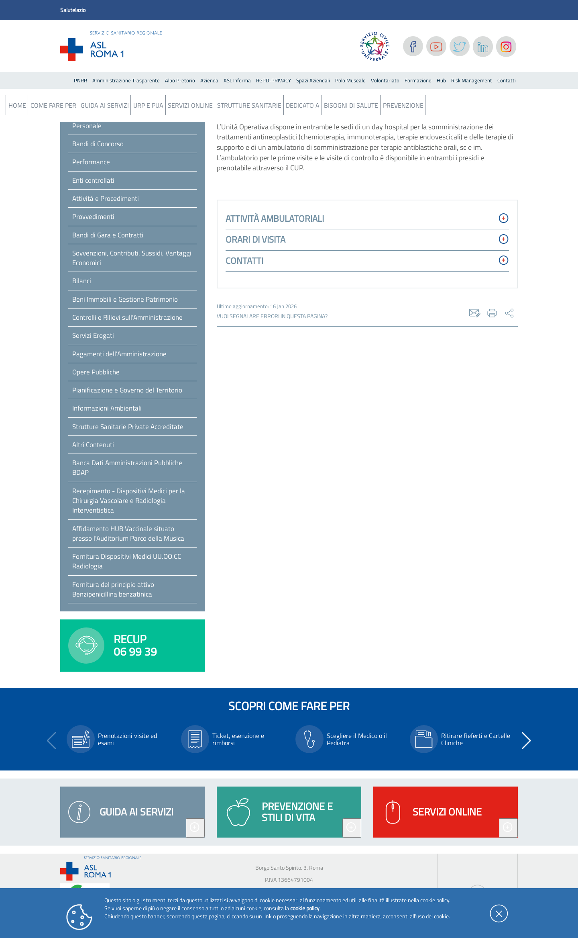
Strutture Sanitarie (249, 105)
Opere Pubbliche (96, 372)
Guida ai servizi (105, 105)
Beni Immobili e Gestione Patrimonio (125, 299)
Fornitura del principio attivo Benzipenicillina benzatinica (113, 589)
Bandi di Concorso (98, 144)
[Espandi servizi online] (508, 828)
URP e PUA (148, 105)
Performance (91, 162)
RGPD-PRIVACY (273, 80)
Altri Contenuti (93, 444)
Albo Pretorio (180, 80)
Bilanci (81, 281)
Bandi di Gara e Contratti (107, 235)
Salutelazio (72, 10)
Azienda (209, 80)
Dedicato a (303, 105)
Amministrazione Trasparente (126, 80)
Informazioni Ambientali (107, 408)
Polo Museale (350, 80)
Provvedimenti (93, 216)
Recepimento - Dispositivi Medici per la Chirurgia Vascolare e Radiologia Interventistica (128, 501)
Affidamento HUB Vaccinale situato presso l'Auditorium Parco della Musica (128, 533)
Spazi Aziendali (313, 80)
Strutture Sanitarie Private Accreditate (127, 426)
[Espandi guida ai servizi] (195, 828)
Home (17, 105)
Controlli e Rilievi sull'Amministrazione (127, 317)
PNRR (80, 80)
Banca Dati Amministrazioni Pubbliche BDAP (127, 468)
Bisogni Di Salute (351, 105)
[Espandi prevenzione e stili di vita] (351, 828)
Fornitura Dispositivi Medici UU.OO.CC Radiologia (126, 561)
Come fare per (53, 105)
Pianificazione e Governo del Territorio (127, 390)
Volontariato (385, 80)
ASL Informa (237, 80)
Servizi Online (190, 105)
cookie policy (305, 908)
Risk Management (471, 80)
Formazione (418, 80)
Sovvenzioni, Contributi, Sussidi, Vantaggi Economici (131, 258)
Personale (87, 126)
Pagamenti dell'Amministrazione (119, 354)
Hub (441, 80)
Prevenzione (403, 105)
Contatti (506, 80)
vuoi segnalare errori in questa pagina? (272, 316)
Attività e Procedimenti (105, 198)
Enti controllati (93, 180)
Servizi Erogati (93, 335)
